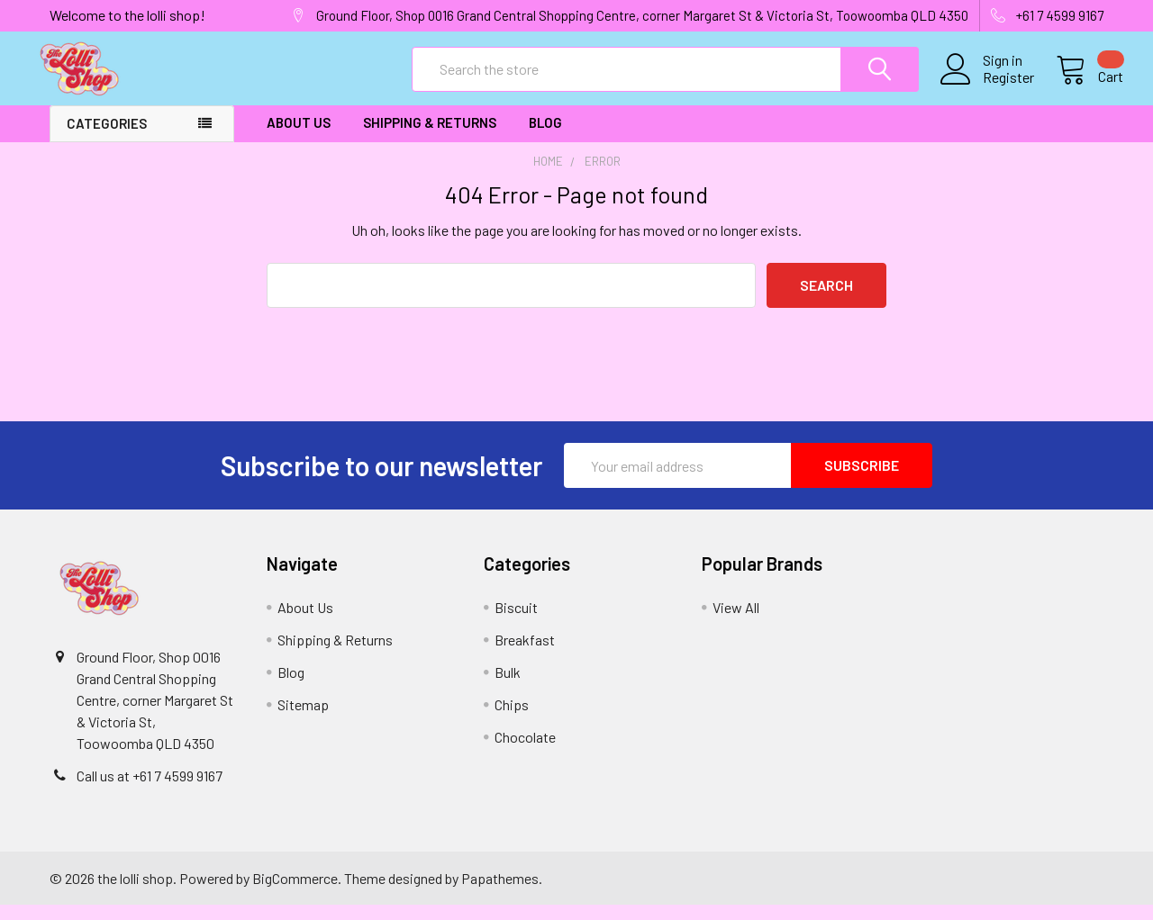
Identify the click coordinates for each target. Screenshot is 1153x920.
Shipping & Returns (429, 138)
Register (988, 87)
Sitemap (303, 719)
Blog (545, 138)
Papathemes (500, 892)
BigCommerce (295, 892)
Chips (512, 719)
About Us (299, 138)
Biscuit (516, 622)
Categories (107, 139)
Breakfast (525, 654)
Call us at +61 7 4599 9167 (149, 790)
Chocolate (525, 752)
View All (736, 622)
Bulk (508, 687)
